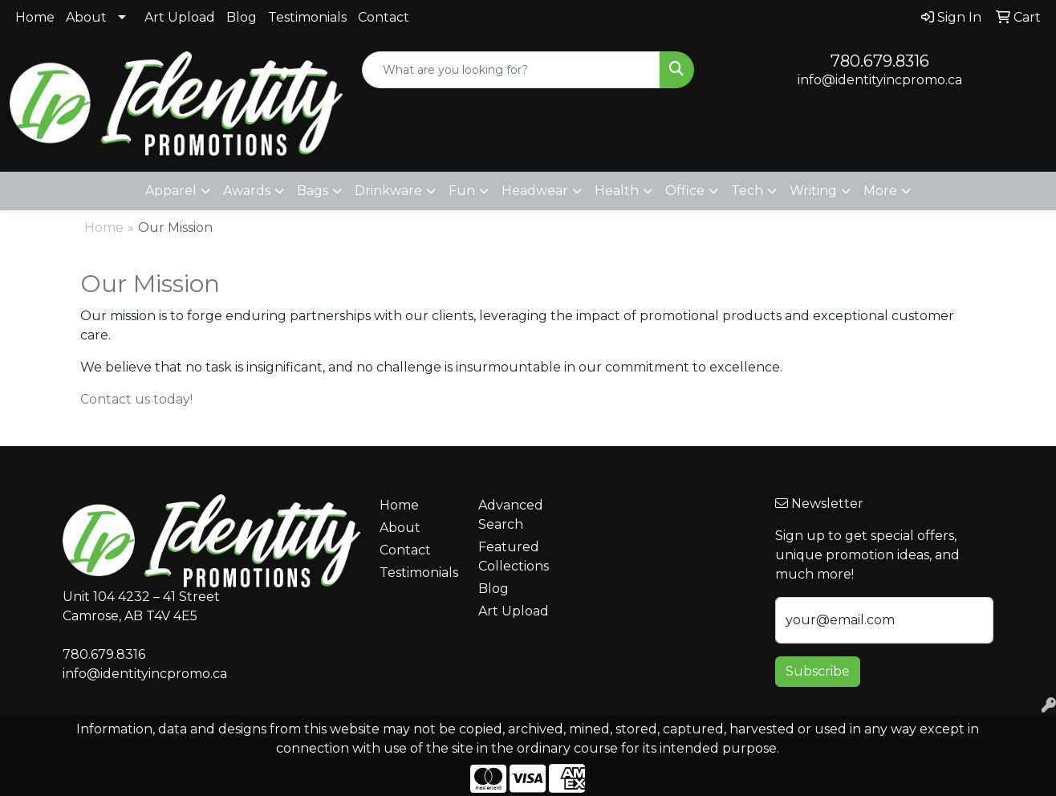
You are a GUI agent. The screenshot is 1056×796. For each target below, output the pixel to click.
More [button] (880, 190)
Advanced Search (510, 514)
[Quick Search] (511, 69)
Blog (241, 17)
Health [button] (617, 190)
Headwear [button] (535, 190)
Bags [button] (312, 190)
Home (35, 17)
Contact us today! (136, 399)
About (86, 17)
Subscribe (818, 671)
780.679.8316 (880, 61)
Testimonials (307, 17)
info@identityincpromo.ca (880, 79)
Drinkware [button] (388, 190)
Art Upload (179, 17)
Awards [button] (246, 190)
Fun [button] (462, 190)
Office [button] (685, 190)
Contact (383, 17)
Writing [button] (813, 190)
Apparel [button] (171, 190)
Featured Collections (513, 556)
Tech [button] (747, 190)
